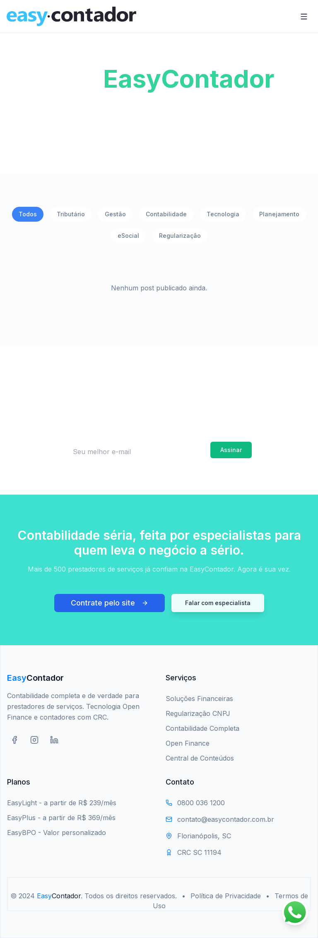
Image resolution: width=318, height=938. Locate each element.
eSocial (128, 235)
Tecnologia (223, 214)
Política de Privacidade (225, 896)
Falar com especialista (218, 602)
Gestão (115, 214)
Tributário (71, 214)
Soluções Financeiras (199, 698)
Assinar (231, 449)
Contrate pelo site (109, 602)
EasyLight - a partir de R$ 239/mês (61, 803)
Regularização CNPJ (198, 713)
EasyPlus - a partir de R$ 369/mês (61, 818)
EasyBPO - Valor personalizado (56, 832)
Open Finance (188, 743)
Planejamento (279, 214)
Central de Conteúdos (200, 758)
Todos (28, 214)
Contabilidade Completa (202, 728)
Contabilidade (166, 214)
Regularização (180, 235)
